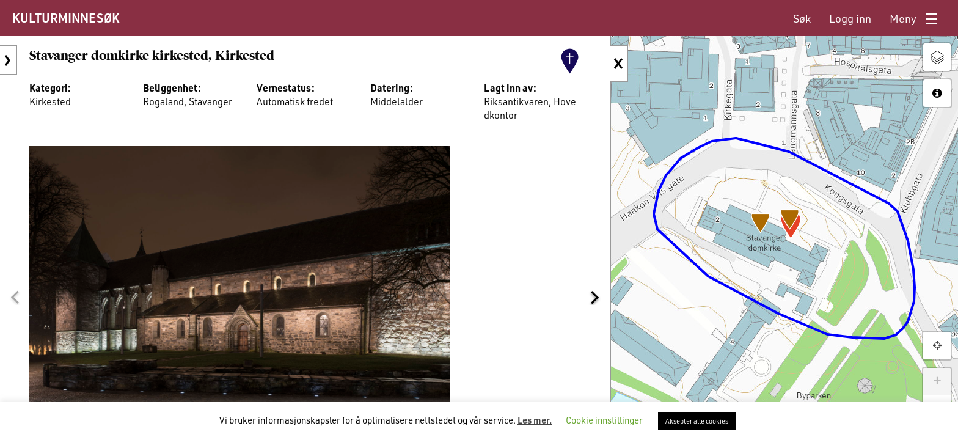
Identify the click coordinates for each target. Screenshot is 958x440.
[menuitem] (802, 19)
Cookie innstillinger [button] (604, 420)
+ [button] (937, 381)
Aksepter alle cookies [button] (696, 420)
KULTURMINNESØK (65, 18)
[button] (14, 297)
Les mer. (534, 420)
